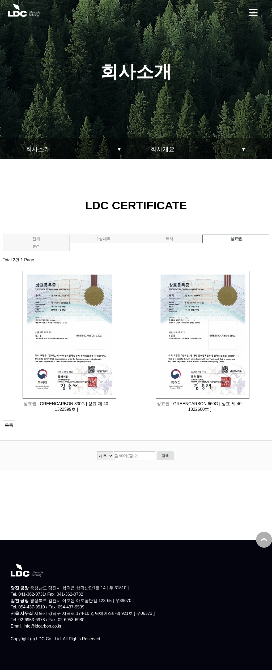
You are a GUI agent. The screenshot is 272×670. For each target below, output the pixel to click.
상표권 (222, 238)
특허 (169, 238)
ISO (36, 247)
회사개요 (162, 149)
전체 (36, 238)
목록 (9, 425)
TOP (264, 540)
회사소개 (38, 149)
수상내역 (102, 238)
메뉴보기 (253, 11)
